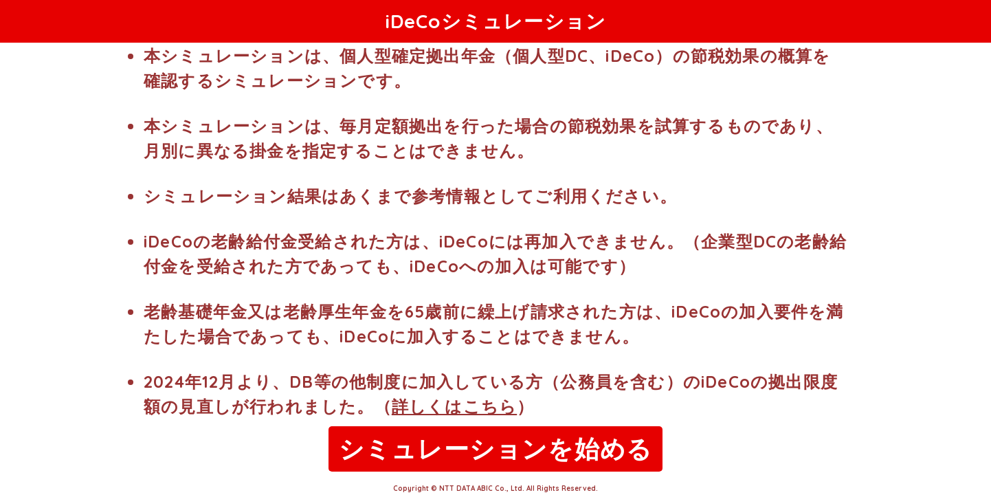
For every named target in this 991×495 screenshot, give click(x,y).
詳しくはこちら (454, 406)
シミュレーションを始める (495, 448)
